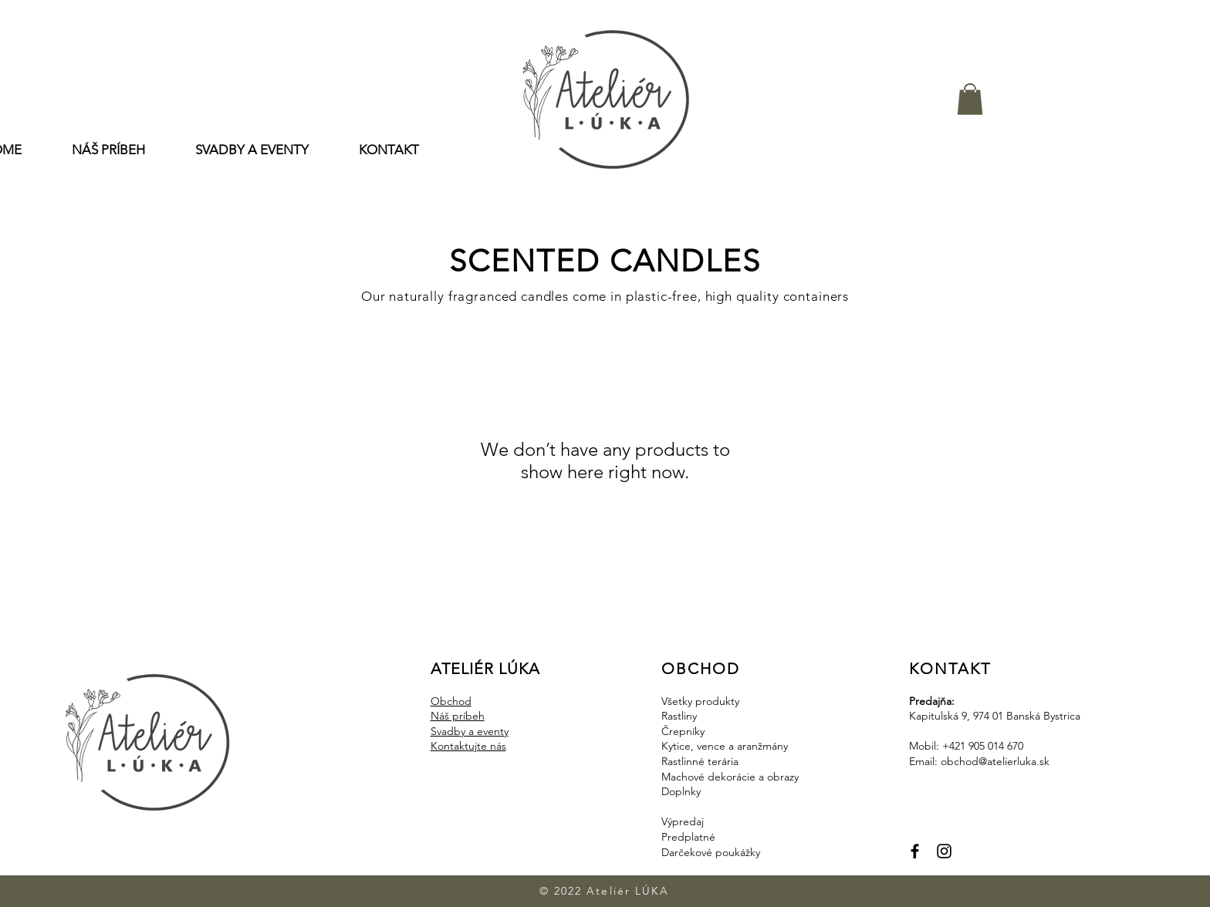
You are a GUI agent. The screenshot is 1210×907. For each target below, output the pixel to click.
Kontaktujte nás (468, 746)
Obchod (451, 701)
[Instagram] (944, 851)
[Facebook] (914, 851)
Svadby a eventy (470, 731)
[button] (970, 99)
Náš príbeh (458, 716)
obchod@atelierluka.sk (995, 761)
